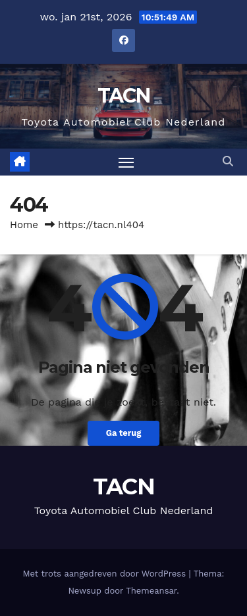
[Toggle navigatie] (126, 162)
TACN (123, 95)
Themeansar (151, 591)
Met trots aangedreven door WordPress (106, 574)
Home (24, 225)
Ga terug (124, 433)
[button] (228, 161)
